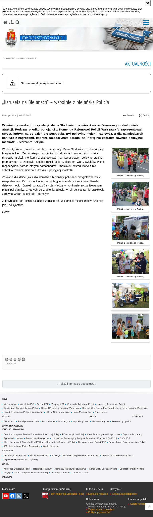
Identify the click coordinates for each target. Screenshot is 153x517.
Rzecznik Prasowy (42, 469)
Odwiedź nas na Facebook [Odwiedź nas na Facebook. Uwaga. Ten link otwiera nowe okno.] (12, 496)
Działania (22, 58)
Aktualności (32, 58)
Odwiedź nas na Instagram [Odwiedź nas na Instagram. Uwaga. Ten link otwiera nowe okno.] (19, 496)
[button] (146, 22)
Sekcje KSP (43, 404)
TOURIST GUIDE (80, 472)
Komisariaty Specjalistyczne (103, 469)
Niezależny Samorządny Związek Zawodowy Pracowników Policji (84, 438)
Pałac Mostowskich (82, 412)
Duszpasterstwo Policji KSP (92, 442)
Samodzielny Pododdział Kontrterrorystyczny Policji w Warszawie (115, 408)
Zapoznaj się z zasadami (101, 509)
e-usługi (56, 455)
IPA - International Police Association (22, 446)
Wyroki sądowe (80, 421)
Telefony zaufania (60, 472)
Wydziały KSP (27, 404)
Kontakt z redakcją (98, 493)
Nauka (20, 438)
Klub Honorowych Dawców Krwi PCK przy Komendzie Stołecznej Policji (39, 442)
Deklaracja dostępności (15, 455)
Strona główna (9, 58)
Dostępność (7, 450)
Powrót (128, 115)
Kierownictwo (10, 404)
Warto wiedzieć (50, 446)
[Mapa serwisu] (11, 22)
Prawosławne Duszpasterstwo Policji (127, 442)
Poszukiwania (48, 421)
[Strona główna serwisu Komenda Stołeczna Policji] (5, 22)
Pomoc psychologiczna (37, 438)
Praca (93, 416)
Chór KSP (125, 438)
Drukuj (144, 115)
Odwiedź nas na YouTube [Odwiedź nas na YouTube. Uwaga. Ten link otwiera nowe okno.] (5, 496)
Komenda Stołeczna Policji (17, 469)
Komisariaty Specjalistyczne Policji (21, 408)
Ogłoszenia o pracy (132, 434)
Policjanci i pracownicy (13, 429)
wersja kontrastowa (140, 503)
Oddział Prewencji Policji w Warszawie (60, 408)
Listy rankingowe (100, 421)
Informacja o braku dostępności (117, 455)
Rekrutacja (137, 416)
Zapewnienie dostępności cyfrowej (21, 459)
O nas (4, 399)
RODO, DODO (7, 477)
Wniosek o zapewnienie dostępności (81, 455)
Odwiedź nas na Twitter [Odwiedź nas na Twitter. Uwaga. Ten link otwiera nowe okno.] (26, 496)
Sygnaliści (9, 438)
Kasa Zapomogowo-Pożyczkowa (103, 434)
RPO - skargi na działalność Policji (31, 472)
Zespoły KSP (58, 404)
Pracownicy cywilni (121, 421)
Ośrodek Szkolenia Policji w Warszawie (23, 412)
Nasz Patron (101, 412)
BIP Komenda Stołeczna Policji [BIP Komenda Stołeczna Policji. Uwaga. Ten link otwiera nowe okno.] (67, 493)
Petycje (7, 472)
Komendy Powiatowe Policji (111, 404)
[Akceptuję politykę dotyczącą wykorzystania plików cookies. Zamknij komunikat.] (148, 3)
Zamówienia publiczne (12, 425)
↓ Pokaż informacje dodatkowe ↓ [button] (76, 383)
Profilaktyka (64, 421)
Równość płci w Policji (73, 434)
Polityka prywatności (99, 512)
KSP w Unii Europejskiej (58, 412)
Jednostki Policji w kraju (132, 469)
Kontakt (6, 463)
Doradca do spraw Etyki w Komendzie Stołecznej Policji (31, 434)
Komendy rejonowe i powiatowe (70, 469)
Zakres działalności (39, 455)
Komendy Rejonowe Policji (80, 404)
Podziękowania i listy (28, 421)
